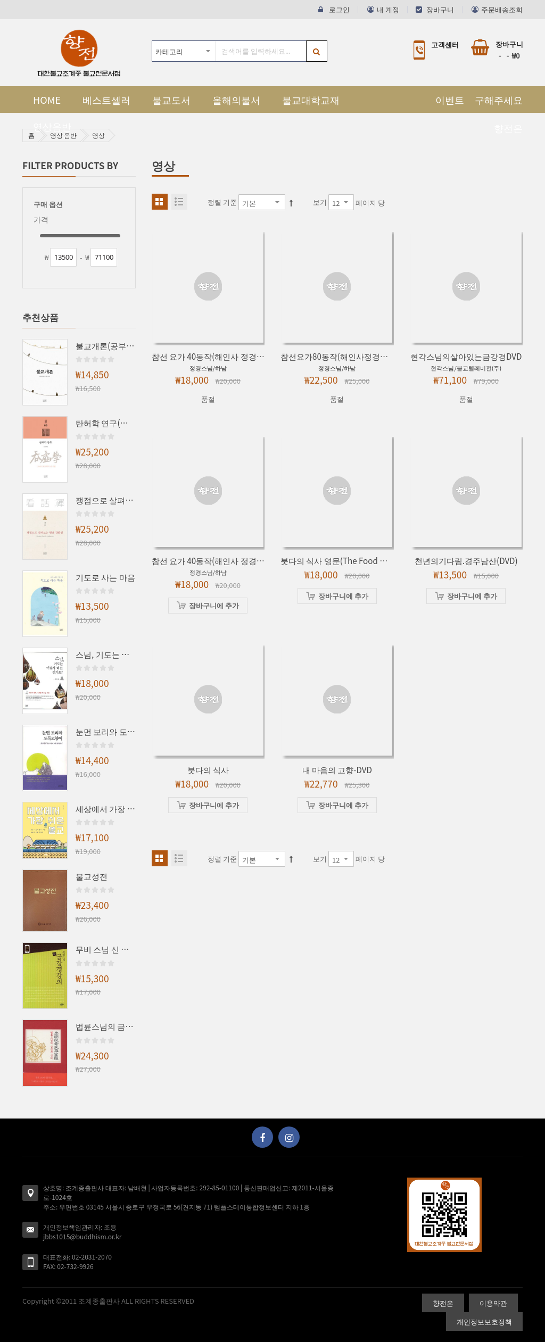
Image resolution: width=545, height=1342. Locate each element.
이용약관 (493, 1303)
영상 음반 (63, 134)
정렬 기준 (222, 202)
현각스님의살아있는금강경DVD (466, 356)
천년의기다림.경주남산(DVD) (466, 560)
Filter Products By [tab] (70, 165)
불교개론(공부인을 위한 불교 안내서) (106, 345)
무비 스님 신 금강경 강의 (106, 949)
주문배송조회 (502, 9)
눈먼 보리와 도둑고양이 (106, 731)
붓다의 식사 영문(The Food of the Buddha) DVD (368, 560)
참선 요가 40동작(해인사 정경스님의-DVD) (227, 356)
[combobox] (239, 51)
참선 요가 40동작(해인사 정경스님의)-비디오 (231, 560)
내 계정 (388, 9)
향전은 (508, 128)
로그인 (339, 9)
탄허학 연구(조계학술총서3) (106, 422)
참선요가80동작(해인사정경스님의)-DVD (352, 356)
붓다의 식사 (208, 769)
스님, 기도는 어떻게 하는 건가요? (106, 654)
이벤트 (449, 99)
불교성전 (92, 876)
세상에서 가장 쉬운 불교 (106, 808)
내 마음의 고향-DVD (337, 769)
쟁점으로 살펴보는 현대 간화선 (106, 500)
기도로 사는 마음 (105, 577)
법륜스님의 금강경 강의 (106, 1026)
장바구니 (440, 9)
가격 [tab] (41, 219)
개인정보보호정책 (484, 1321)
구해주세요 (499, 99)
